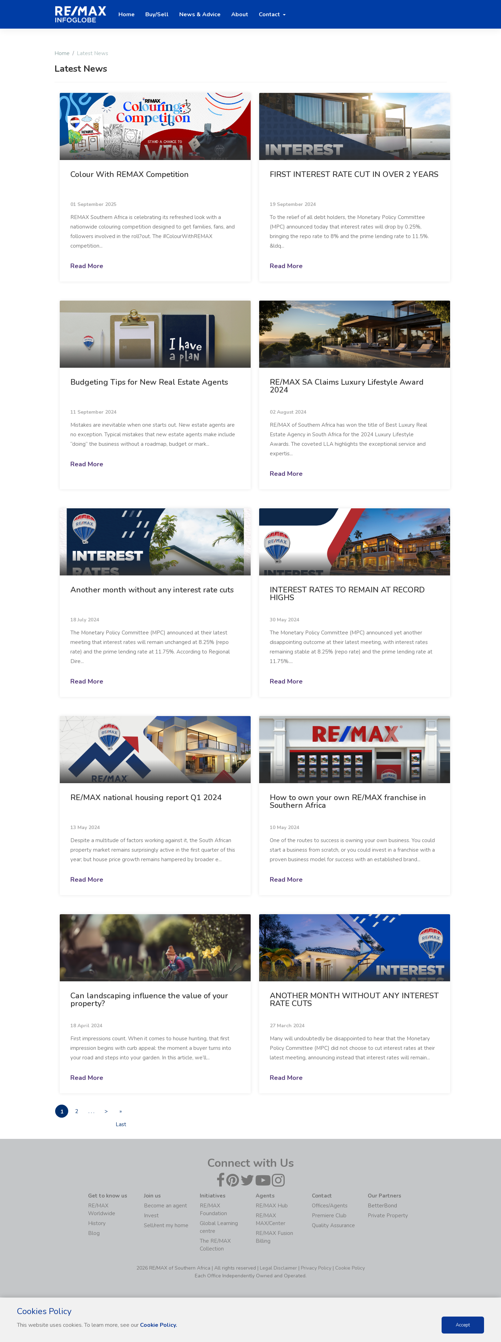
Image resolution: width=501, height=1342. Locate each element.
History (97, 1223)
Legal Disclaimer (278, 1268)
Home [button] (126, 14)
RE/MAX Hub (272, 1206)
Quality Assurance (333, 1225)
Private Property (388, 1215)
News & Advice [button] (200, 14)
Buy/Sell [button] (157, 14)
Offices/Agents (330, 1206)
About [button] (239, 14)
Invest (151, 1215)
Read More (86, 266)
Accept (463, 1325)
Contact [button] (270, 14)
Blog (94, 1233)
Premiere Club (329, 1215)
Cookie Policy (350, 1268)
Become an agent (165, 1206)
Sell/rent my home (166, 1225)
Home (62, 53)
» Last (127, 1113)
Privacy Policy (316, 1268)
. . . (95, 1111)
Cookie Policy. (159, 1325)
